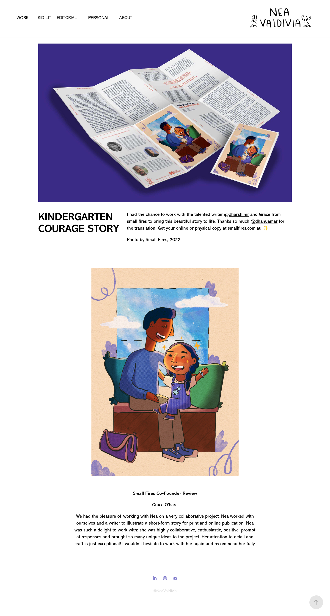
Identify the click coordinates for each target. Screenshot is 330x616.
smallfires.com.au (243, 228)
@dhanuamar (264, 221)
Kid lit (44, 17)
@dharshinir (236, 214)
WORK (22, 17)
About (125, 17)
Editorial (67, 17)
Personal (99, 17)
